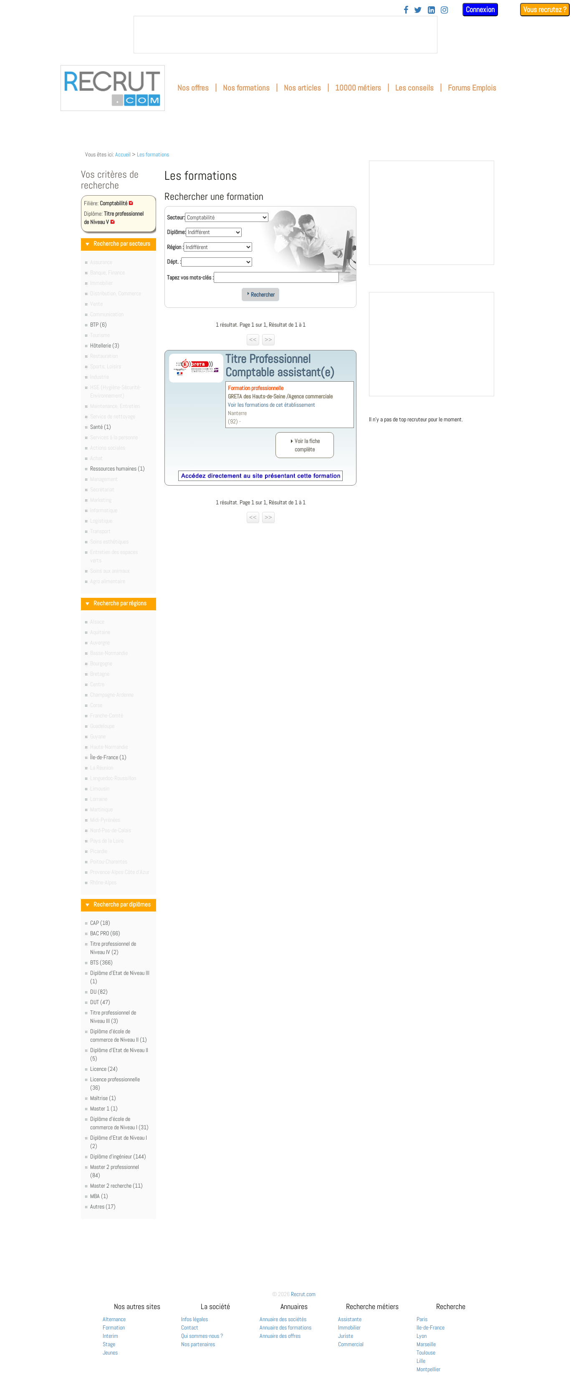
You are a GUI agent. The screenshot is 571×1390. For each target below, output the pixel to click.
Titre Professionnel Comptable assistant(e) (279, 365)
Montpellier (428, 1369)
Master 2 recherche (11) (116, 1185)
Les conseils (414, 88)
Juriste (345, 1336)
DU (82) (99, 991)
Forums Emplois (472, 88)
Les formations (153, 154)
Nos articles (302, 88)
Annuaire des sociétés (283, 1319)
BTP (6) (98, 324)
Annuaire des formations (285, 1327)
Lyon (422, 1336)
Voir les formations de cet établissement (271, 404)
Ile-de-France (431, 1327)
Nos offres (193, 88)
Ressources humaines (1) (117, 468)
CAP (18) (100, 923)
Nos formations (246, 88)
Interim (110, 1336)
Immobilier (349, 1327)
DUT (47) (100, 1002)
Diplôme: (176, 232)
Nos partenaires (198, 1344)
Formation (114, 1327)
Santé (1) (100, 427)
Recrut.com (303, 1294)
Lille (421, 1361)
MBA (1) (99, 1196)
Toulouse (426, 1352)
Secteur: (176, 217)
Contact (189, 1327)
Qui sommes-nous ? (202, 1336)
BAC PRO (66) (105, 933)
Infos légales (194, 1319)
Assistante (349, 1319)
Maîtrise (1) (103, 1098)
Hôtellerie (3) (104, 345)
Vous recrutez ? (544, 9)
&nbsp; (285, 34)
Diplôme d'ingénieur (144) (118, 1156)
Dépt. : (174, 261)
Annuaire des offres (280, 1336)
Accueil (123, 154)
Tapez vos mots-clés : (190, 277)
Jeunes (110, 1352)
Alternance (114, 1319)
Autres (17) (103, 1206)
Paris (422, 1319)
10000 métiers (358, 88)
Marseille (426, 1344)
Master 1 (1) (104, 1108)
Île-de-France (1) (108, 757)
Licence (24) (104, 1069)
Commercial (351, 1344)
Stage (109, 1344)
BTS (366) (101, 962)
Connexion (480, 9)
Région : (175, 247)
